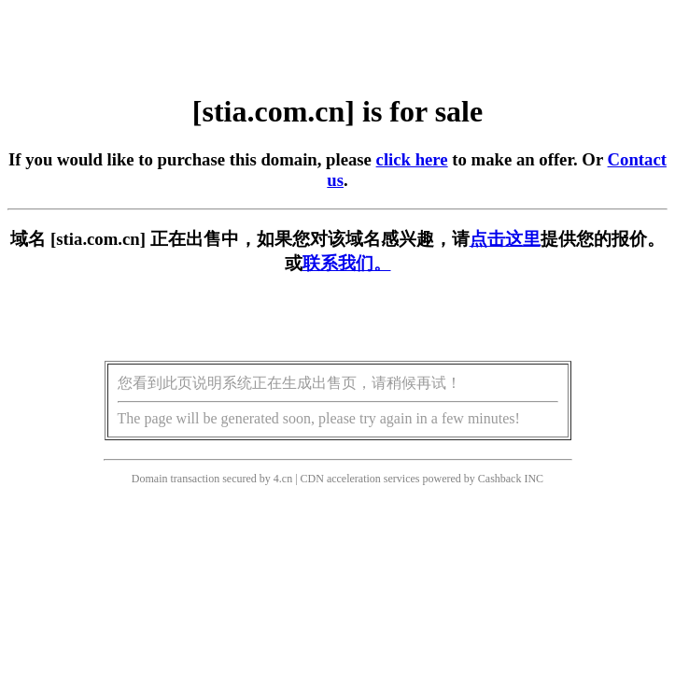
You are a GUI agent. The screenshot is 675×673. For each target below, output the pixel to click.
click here (412, 159)
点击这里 (505, 239)
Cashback (500, 478)
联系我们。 (346, 263)
